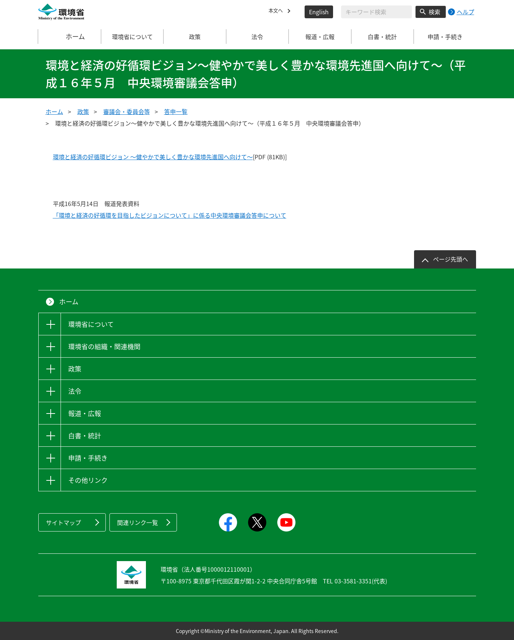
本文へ (277, 11)
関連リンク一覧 (137, 522)
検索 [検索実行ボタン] (434, 11)
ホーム (69, 36)
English (319, 11)
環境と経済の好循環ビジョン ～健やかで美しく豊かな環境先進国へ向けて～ (153, 156)
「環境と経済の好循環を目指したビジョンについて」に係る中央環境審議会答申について (169, 215)
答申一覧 (176, 111)
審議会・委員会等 (126, 111)
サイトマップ (63, 522)
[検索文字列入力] (376, 11)
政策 (83, 111)
